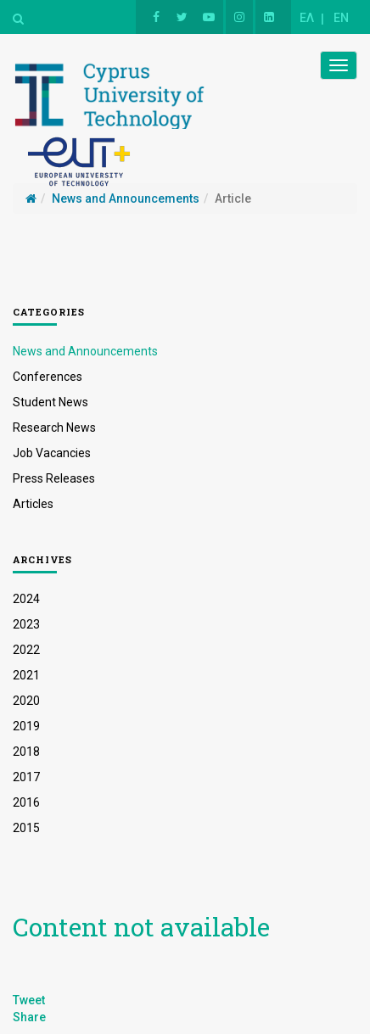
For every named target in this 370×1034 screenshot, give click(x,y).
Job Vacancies (52, 453)
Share (29, 1017)
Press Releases (54, 478)
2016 (26, 802)
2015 (26, 828)
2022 (26, 650)
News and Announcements (85, 351)
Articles (33, 504)
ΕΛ (307, 18)
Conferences (47, 376)
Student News (50, 402)
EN (341, 18)
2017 (26, 777)
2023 (26, 624)
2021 (26, 675)
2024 (26, 599)
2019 (26, 726)
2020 (26, 700)
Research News (54, 427)
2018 (26, 751)
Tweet (29, 1000)
